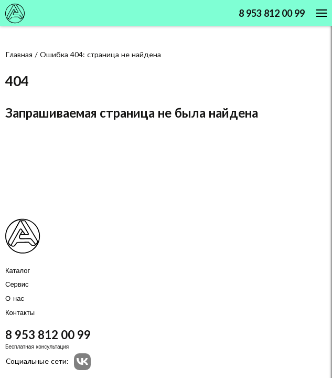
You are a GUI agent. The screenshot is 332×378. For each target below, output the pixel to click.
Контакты (20, 313)
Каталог (17, 271)
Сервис (17, 284)
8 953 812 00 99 (272, 14)
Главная (19, 55)
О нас (14, 298)
